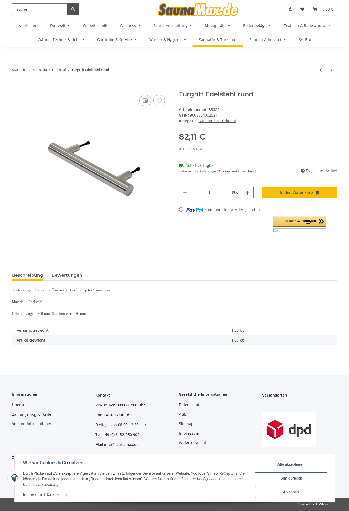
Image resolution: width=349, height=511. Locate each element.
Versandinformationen (32, 423)
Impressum (189, 433)
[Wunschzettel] (302, 9)
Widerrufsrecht (192, 442)
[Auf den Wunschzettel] (159, 100)
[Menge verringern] (185, 192)
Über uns (20, 404)
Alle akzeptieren (290, 464)
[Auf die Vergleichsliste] (145, 100)
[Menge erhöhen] (247, 192)
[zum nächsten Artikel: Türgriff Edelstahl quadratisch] (331, 70)
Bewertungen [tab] (67, 275)
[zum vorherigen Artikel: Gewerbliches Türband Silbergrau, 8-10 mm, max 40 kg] (320, 70)
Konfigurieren (291, 478)
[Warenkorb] (322, 9)
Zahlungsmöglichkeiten (33, 414)
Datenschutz (190, 404)
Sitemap (186, 423)
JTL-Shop (321, 504)
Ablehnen (291, 492)
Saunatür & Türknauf (217, 120)
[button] (290, 9)
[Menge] (209, 192)
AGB (182, 414)
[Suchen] (39, 9)
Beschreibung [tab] (27, 275)
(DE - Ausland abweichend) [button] (237, 171)
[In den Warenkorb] (16, 87)
